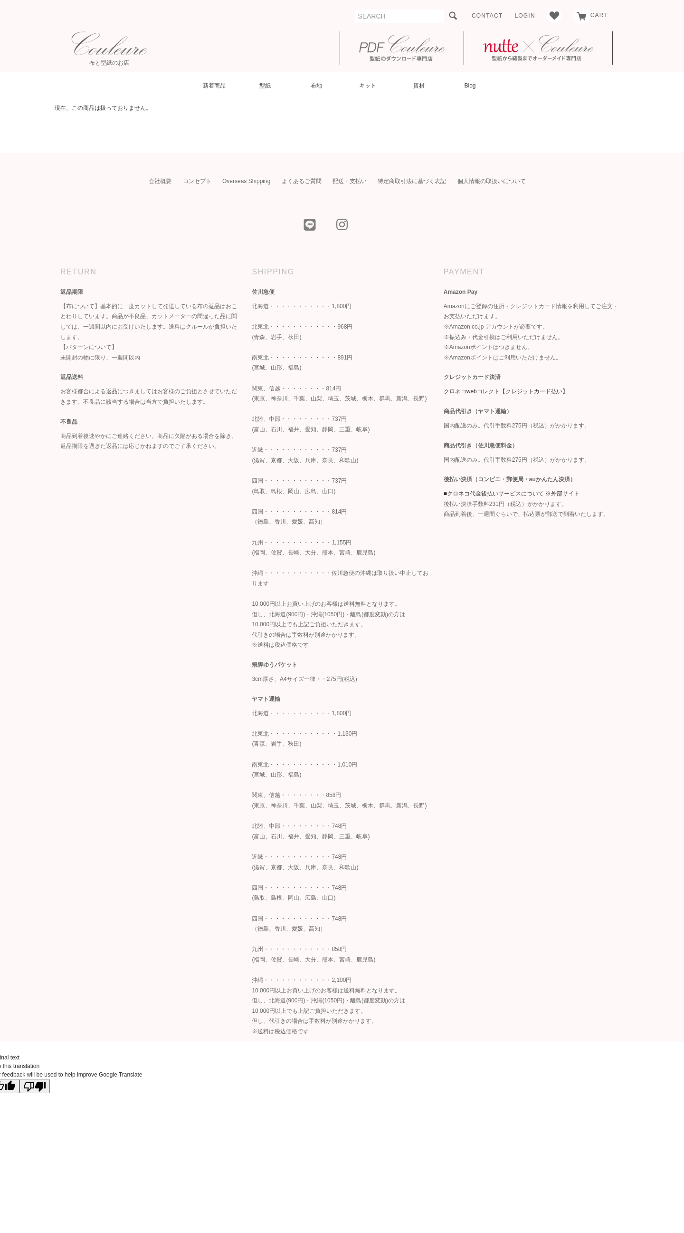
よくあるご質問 (302, 181)
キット (367, 85)
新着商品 (214, 85)
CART (590, 15)
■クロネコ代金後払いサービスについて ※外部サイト (512, 493)
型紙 (265, 85)
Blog (469, 85)
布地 (316, 85)
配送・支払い (349, 181)
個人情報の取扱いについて (491, 181)
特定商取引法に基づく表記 (412, 181)
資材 (419, 85)
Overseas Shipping (246, 181)
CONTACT (487, 15)
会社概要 (160, 181)
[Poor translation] (34, 1086)
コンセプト (197, 181)
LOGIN (524, 15)
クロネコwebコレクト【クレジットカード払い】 (506, 391)
